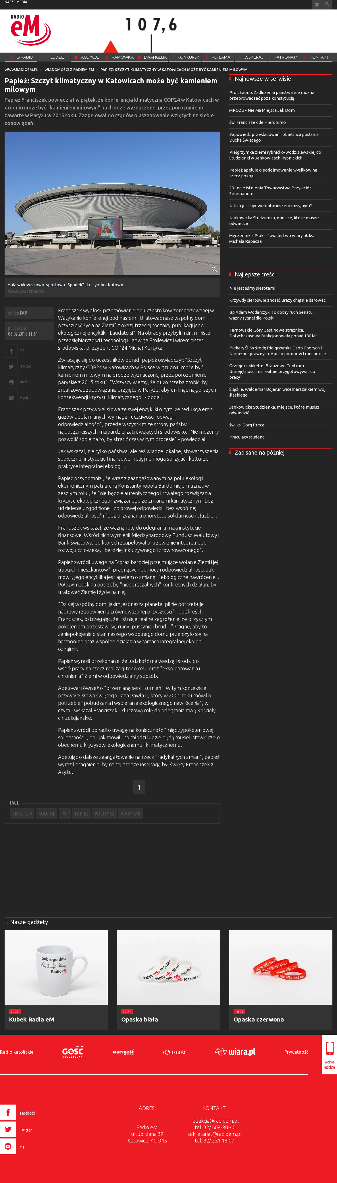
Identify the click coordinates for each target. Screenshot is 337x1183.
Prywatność (296, 1052)
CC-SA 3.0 (36, 291)
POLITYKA (105, 813)
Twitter (25, 366)
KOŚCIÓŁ (46, 813)
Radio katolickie (16, 1052)
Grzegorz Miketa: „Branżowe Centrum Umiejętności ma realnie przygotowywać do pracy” (272, 371)
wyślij (24, 397)
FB (22, 350)
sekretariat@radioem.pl (215, 1134)
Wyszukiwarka (327, 4)
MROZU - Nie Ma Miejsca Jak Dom (262, 110)
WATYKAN (131, 813)
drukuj (24, 381)
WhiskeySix (17, 291)
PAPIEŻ (81, 813)
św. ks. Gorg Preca (246, 424)
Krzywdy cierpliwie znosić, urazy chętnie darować (277, 300)
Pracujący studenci (247, 436)
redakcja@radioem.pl (214, 1121)
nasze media (16, 2)
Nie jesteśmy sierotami (252, 288)
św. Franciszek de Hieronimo (257, 122)
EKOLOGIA (22, 813)
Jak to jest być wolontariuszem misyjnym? (270, 205)
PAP (65, 813)
